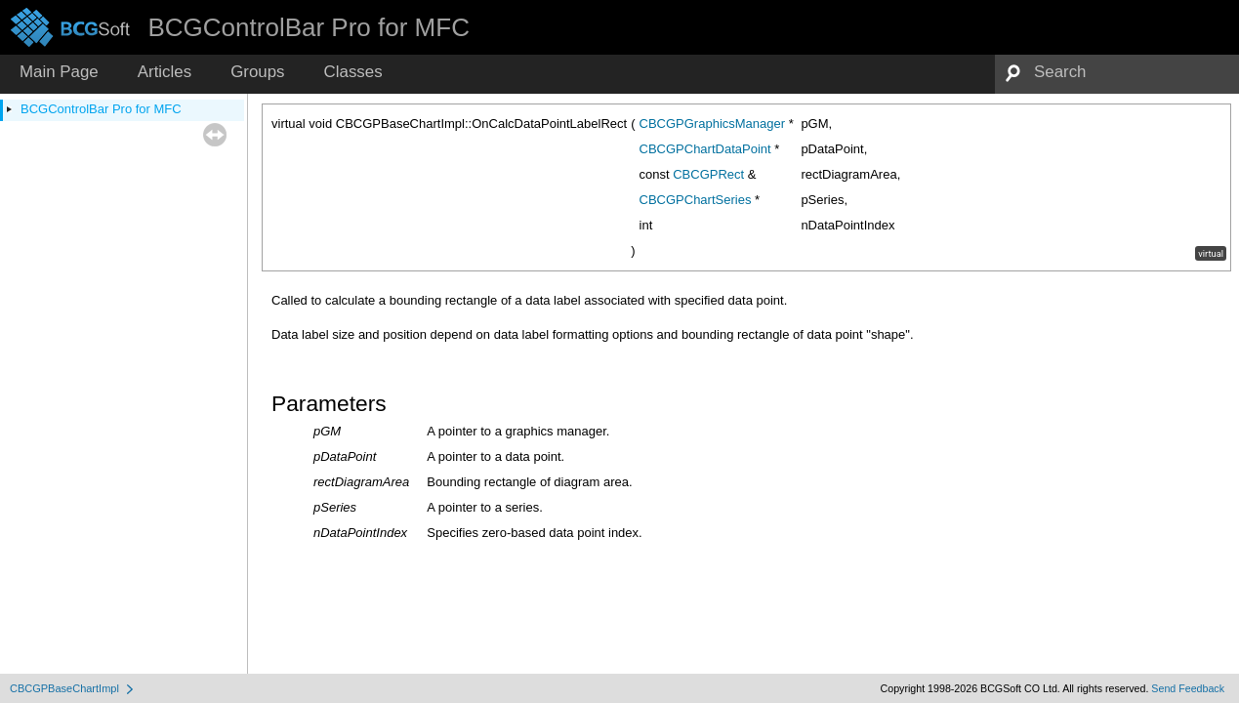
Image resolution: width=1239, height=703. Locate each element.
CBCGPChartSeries (696, 199)
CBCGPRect (708, 174)
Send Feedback (1187, 688)
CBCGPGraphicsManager (713, 123)
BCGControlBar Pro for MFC (101, 109)
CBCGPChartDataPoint (705, 149)
